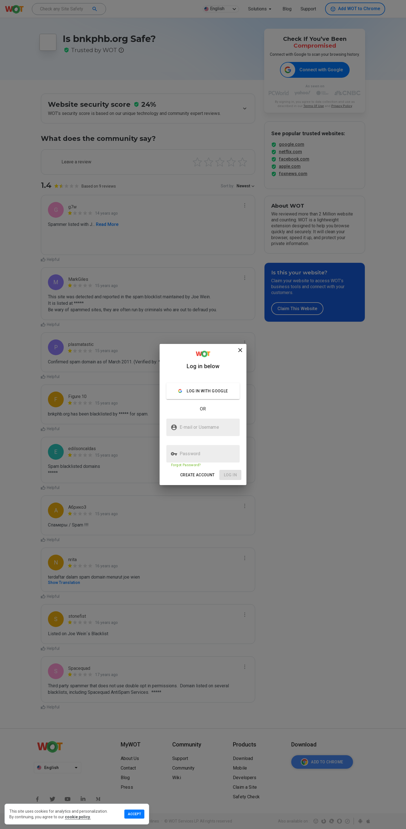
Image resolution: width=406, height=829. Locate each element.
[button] (197, 475)
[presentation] (203, 414)
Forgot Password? (185, 465)
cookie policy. (78, 817)
